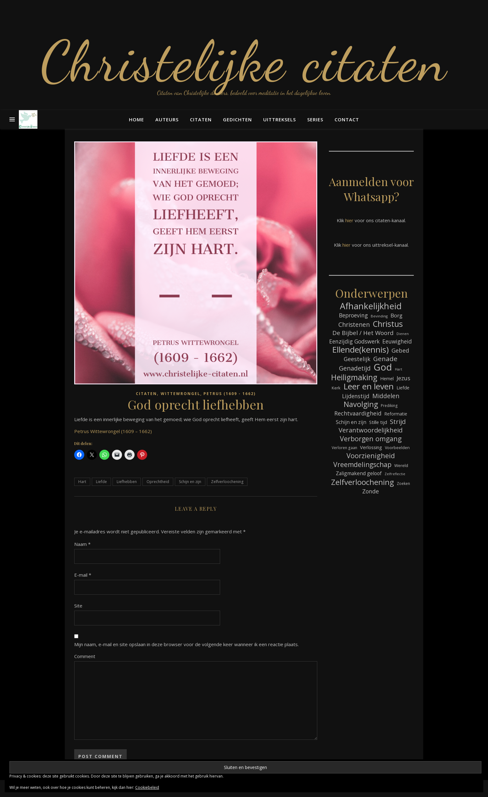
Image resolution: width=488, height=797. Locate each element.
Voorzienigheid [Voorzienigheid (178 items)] (371, 455)
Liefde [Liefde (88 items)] (402, 387)
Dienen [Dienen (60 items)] (402, 333)
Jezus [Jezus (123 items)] (403, 378)
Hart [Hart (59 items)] (398, 369)
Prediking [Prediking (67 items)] (389, 405)
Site (78, 605)
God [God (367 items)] (383, 367)
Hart (82, 481)
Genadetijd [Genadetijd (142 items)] (355, 368)
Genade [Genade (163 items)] (385, 359)
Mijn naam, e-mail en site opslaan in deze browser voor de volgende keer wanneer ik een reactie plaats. (186, 644)
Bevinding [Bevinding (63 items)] (379, 316)
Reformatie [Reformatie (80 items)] (395, 414)
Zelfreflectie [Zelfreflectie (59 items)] (395, 474)
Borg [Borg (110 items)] (396, 315)
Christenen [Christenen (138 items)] (354, 325)
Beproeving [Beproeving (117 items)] (353, 315)
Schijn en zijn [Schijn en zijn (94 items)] (351, 422)
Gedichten (237, 119)
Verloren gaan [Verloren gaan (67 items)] (344, 447)
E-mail (82, 575)
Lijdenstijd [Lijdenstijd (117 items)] (355, 396)
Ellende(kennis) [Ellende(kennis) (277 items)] (360, 350)
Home (136, 119)
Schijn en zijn (190, 481)
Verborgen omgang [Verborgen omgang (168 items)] (371, 438)
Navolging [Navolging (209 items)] (361, 404)
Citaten (201, 119)
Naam (82, 544)
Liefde (101, 481)
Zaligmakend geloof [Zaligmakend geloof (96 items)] (359, 473)
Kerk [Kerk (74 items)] (336, 388)
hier (349, 220)
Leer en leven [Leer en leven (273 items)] (368, 386)
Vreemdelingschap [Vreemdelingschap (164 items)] (362, 464)
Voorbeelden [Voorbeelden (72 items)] (397, 447)
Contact (347, 119)
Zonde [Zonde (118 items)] (370, 491)
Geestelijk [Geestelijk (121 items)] (357, 359)
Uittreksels (279, 119)
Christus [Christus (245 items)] (388, 324)
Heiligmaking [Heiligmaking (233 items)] (354, 377)
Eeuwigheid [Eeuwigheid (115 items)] (397, 341)
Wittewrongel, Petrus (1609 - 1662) (208, 393)
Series (315, 119)
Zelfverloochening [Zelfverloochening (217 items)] (362, 482)
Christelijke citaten (244, 61)
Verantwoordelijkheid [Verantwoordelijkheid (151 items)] (370, 430)
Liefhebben (127, 481)
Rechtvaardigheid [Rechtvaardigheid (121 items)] (357, 413)
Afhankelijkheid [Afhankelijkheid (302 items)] (371, 306)
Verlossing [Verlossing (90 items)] (371, 447)
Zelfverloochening (227, 481)
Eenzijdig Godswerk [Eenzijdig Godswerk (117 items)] (354, 341)
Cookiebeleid (147, 787)
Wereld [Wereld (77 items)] (401, 465)
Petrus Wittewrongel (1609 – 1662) (113, 431)
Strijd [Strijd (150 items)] (398, 422)
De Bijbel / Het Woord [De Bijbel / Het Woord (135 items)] (363, 333)
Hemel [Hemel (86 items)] (387, 379)
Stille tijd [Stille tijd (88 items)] (378, 422)
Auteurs (167, 119)
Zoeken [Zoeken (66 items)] (403, 483)
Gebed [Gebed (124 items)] (400, 350)
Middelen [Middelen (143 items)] (385, 396)
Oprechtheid (158, 481)
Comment (84, 656)
